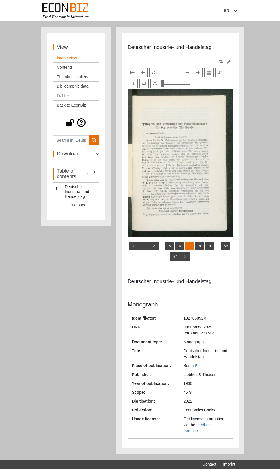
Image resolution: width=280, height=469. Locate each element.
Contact (209, 464)
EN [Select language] (231, 10)
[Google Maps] (196, 365)
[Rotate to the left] (220, 72)
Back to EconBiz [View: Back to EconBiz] (71, 105)
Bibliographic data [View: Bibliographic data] (72, 86)
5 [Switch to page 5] (170, 246)
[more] (185, 256)
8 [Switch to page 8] (200, 246)
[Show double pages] (209, 72)
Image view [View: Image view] (67, 58)
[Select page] (165, 72)
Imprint (229, 464)
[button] (76, 122)
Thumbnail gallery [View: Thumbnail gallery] (72, 76)
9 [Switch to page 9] (210, 246)
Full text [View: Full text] (64, 95)
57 (175, 256)
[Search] (94, 140)
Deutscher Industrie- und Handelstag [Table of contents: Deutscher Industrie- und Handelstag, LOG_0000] (77, 191)
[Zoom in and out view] (175, 83)
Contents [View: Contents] (65, 67)
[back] (134, 246)
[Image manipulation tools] (228, 61)
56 (226, 246)
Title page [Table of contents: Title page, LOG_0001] (77, 205)
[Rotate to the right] (133, 83)
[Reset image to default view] (144, 83)
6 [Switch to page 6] (180, 246)
